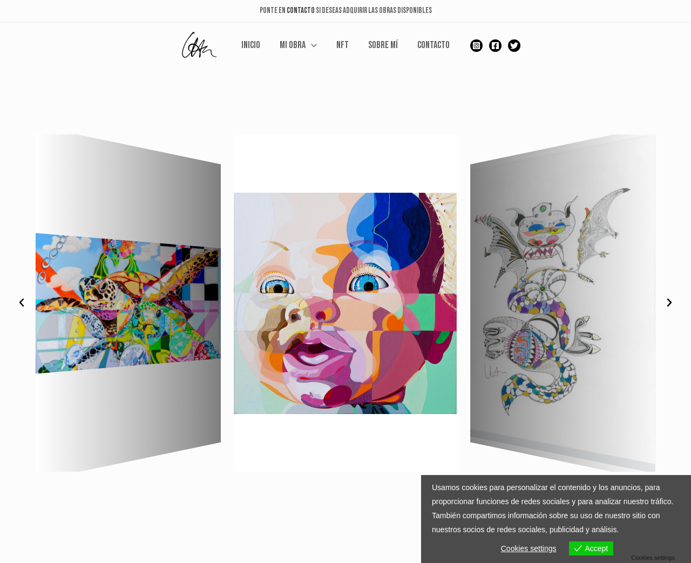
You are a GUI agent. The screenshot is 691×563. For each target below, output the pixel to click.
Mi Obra (298, 46)
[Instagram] (476, 45)
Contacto (433, 46)
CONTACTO (301, 10)
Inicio (250, 46)
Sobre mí (383, 46)
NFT (342, 46)
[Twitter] (514, 45)
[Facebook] (495, 45)
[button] (21, 302)
